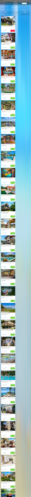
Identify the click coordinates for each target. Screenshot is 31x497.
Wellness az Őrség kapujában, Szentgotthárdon (21, 200)
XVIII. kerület (10, 457)
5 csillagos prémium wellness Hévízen (7, 166)
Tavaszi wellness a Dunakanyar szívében (7, 426)
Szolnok (28, 444)
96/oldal (23, 435)
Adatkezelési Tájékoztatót (21, 0)
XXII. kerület (25, 457)
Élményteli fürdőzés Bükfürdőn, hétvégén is (7, 131)
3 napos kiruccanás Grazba (21, 390)
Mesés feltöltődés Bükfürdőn (6, 43)
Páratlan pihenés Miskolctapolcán (22, 269)
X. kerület (9, 455)
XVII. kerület (6, 457)
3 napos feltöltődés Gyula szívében (7, 286)
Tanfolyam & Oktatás (10, 444)
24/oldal (17, 435)
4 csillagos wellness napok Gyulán (22, 286)
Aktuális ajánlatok (23, 474)
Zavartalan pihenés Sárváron (21, 130)
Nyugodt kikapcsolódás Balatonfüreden (20, 166)
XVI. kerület (2, 457)
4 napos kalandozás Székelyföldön (22, 407)
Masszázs (12, 469)
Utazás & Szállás (3, 446)
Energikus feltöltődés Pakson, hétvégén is (6, 252)
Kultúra (6, 444)
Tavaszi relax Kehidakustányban (7, 182)
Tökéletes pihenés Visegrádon (22, 95)
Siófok (2, 469)
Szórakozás (2, 444)
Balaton (5, 469)
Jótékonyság (12, 446)
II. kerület (8, 453)
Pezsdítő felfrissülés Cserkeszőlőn (7, 303)
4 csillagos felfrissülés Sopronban (7, 199)
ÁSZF (17, 0)
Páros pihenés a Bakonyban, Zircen (7, 147)
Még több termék (9, 448)
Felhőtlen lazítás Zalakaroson (6, 321)
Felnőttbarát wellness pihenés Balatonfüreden (7, 79)
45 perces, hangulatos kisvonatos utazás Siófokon (7, 408)
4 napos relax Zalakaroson (6, 113)
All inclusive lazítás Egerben (21, 373)
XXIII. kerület (2, 459)
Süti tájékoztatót (26, 0)
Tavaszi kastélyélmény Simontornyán (20, 252)
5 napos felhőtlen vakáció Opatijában (6, 356)
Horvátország (8, 469)
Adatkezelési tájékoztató (23, 476)
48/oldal (20, 435)
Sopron (17, 444)
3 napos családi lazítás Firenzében (22, 321)
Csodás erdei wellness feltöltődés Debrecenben (22, 44)
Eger (15, 469)
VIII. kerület (2, 455)
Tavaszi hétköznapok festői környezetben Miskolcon (6, 270)
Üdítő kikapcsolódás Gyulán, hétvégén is (21, 148)
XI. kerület (13, 455)
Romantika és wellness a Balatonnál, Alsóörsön (21, 183)
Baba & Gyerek (7, 446)
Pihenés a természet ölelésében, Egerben (22, 426)
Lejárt (12, 30)
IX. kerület (6, 455)
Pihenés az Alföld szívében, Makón (22, 303)
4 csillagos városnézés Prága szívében (21, 339)
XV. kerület (27, 455)
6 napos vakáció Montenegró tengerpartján (6, 391)
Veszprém (22, 446)
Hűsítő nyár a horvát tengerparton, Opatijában (7, 218)
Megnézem (27, 30)
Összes (2, 453)
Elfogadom (15, 1)
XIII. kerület (20, 455)
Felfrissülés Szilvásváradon (6, 338)
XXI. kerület (21, 457)
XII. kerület (16, 455)
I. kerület (5, 453)
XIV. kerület (23, 455)
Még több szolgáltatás (3, 448)
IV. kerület (15, 453)
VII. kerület (25, 453)
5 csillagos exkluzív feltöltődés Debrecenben (22, 79)
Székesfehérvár (24, 444)
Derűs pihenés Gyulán (20, 217)
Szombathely (18, 446)
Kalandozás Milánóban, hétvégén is (8, 373)
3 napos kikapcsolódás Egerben (7, 234)
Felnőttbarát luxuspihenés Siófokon (8, 95)
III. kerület (12, 453)
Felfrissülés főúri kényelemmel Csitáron (7, 62)
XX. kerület (18, 457)
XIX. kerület (14, 457)
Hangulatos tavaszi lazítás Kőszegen (21, 62)
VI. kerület (22, 453)
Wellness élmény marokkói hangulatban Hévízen (21, 27)
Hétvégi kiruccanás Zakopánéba (22, 355)
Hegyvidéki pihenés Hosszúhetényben (20, 114)
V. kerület (18, 453)
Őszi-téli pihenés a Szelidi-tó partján (8, 26)
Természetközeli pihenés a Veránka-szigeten (21, 235)
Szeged (20, 444)
